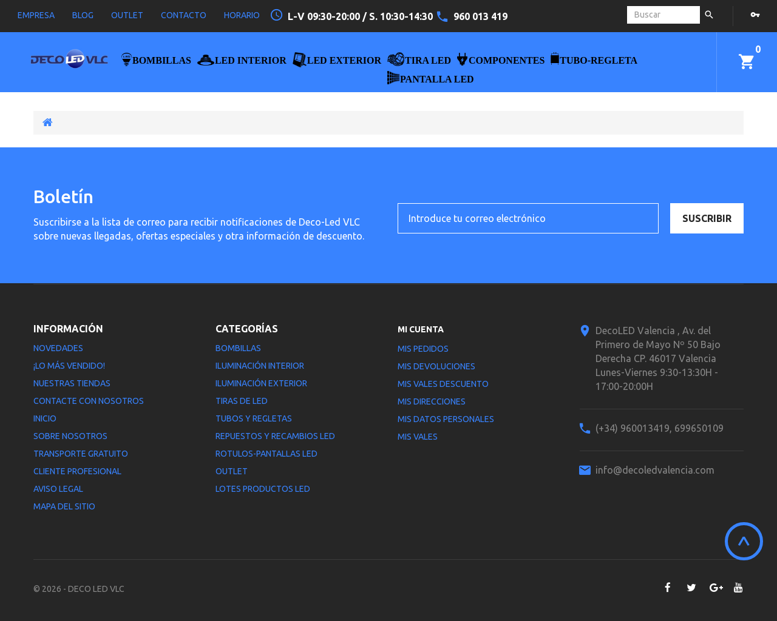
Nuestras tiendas (71, 383)
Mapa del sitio (64, 506)
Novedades (58, 348)
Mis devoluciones (436, 366)
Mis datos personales (446, 419)
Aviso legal (58, 489)
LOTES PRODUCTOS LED (262, 489)
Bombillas (238, 348)
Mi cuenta (421, 329)
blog (82, 15)
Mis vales (418, 436)
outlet (127, 15)
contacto (183, 15)
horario (242, 15)
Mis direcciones (432, 401)
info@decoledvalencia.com (654, 470)
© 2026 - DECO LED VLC (78, 589)
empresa (36, 15)
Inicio (44, 418)
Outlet (231, 471)
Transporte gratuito (80, 453)
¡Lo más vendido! (69, 366)
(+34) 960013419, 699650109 (659, 428)
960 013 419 (480, 16)
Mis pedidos (423, 349)
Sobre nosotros (70, 436)
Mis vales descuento (443, 384)
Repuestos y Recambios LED (275, 436)
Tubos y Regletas (253, 418)
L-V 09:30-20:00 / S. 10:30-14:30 (361, 16)
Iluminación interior (259, 366)
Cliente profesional (77, 471)
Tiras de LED (241, 401)
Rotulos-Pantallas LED (266, 453)
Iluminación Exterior (261, 383)
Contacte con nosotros (88, 401)
